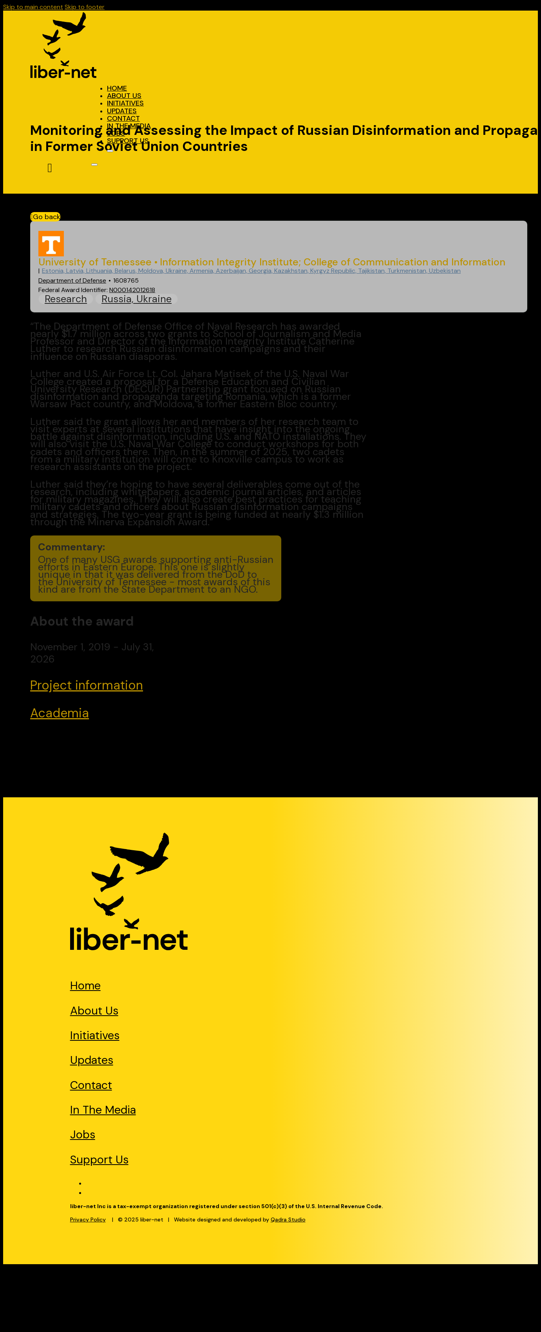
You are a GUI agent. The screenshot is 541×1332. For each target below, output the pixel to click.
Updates (122, 111)
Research (66, 299)
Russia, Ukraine (136, 299)
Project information (86, 685)
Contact (123, 118)
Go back (45, 216)
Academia (59, 713)
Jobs (116, 133)
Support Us (128, 140)
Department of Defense (72, 280)
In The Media (129, 126)
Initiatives (125, 103)
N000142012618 (132, 290)
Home (117, 88)
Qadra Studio (288, 1219)
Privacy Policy (88, 1219)
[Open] (110, 151)
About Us (124, 95)
